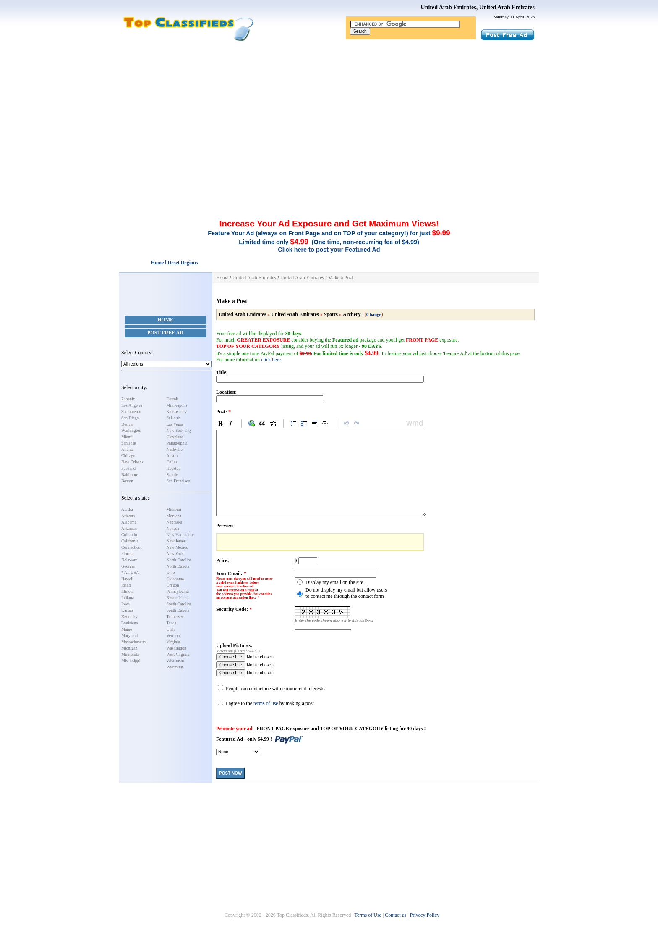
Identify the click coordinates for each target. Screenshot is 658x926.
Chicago (128, 455)
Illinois (127, 591)
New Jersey (176, 541)
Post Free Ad (165, 333)
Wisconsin (175, 660)
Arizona (128, 515)
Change (373, 314)
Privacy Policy (424, 915)
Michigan (129, 648)
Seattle (172, 474)
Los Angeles (131, 405)
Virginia (173, 641)
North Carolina (179, 560)
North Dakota (178, 566)
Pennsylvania (178, 591)
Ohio (171, 572)
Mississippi (131, 660)
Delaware (129, 560)
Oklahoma (175, 578)
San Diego (130, 418)
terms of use (265, 703)
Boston (127, 481)
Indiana (127, 597)
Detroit (172, 399)
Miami (127, 436)
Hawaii (127, 578)
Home (165, 320)
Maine (126, 629)
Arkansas (129, 528)
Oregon (173, 585)
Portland (128, 468)
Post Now (230, 773)
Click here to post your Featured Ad (329, 249)
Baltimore (129, 474)
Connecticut (131, 547)
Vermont (174, 635)
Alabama (128, 522)
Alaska (127, 509)
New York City (179, 430)
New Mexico (177, 547)
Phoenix (128, 399)
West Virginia (178, 654)
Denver (127, 424)
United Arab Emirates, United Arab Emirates (478, 7)
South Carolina (179, 604)
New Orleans (132, 462)
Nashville (175, 449)
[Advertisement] (329, 104)
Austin (172, 455)
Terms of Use (367, 915)
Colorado (129, 534)
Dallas (172, 462)
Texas (171, 623)
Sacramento (131, 411)
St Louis (174, 418)
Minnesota (130, 654)
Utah (171, 629)
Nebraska (175, 522)
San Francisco (178, 481)
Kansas (127, 610)
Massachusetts (133, 641)
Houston (174, 468)
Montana (174, 515)
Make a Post (340, 278)
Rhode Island (178, 597)
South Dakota (178, 610)
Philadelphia (177, 443)
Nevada (173, 528)
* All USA (130, 572)
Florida (127, 553)
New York (175, 553)
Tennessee (175, 616)
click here (271, 360)
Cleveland (175, 436)
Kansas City (177, 411)
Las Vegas (175, 424)
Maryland (129, 635)
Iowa (125, 604)
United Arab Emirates (254, 278)
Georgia (128, 566)
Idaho (126, 585)
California (129, 541)
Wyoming (175, 667)
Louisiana (129, 623)
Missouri (174, 509)
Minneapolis (177, 405)
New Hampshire (180, 534)
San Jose (128, 443)
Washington (131, 430)
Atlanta (127, 449)
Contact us (395, 915)
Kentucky (129, 616)
